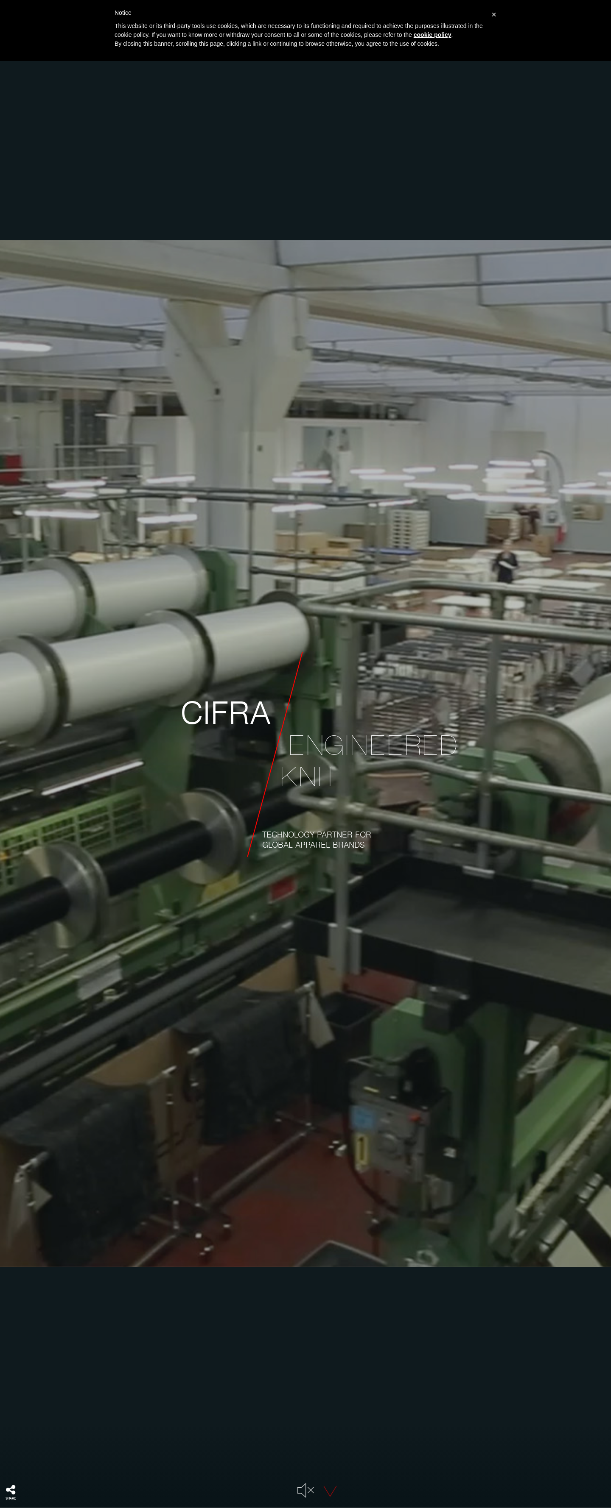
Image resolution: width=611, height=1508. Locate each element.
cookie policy (432, 34)
